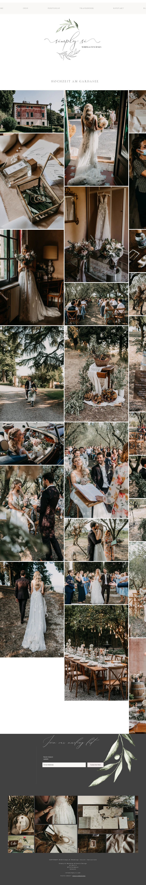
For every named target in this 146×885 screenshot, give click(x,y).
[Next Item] (133, 824)
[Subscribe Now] (95, 765)
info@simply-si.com (73, 872)
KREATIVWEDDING (78, 875)
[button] (25, 8)
